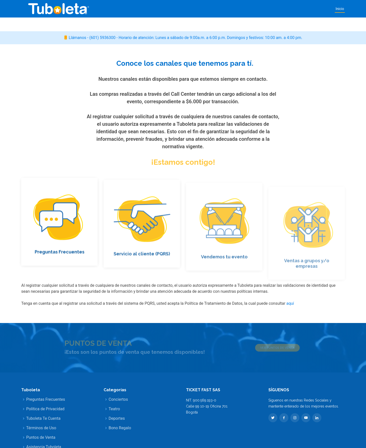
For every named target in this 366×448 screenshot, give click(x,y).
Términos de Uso (41, 428)
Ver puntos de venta (266, 347)
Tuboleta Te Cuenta (43, 418)
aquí (290, 303)
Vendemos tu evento (224, 265)
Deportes (117, 418)
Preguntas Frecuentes (59, 257)
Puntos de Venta (40, 438)
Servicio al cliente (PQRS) (142, 261)
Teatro (114, 409)
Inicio (340, 9)
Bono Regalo (120, 428)
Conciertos (118, 400)
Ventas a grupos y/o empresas (306, 272)
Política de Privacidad (45, 409)
